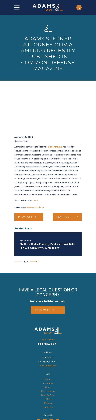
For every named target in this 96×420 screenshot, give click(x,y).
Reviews (48, 363)
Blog (48, 359)
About (48, 347)
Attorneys (48, 343)
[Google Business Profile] (38, 381)
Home (48, 339)
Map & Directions (48, 325)
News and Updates (35, 167)
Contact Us (48, 367)
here (36, 160)
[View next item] (33, 221)
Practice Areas (48, 351)
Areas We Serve (48, 355)
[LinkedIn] (51, 381)
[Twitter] (57, 381)
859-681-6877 (48, 303)
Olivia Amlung (55, 106)
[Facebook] (45, 381)
